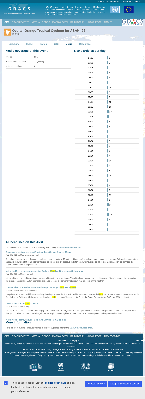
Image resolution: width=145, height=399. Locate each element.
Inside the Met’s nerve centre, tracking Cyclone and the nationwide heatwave (44, 271)
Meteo (43, 44)
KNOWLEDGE (94, 22)
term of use (103, 1)
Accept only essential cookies (124, 383)
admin (137, 1)
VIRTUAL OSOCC (41, 22)
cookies (139, 341)
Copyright (74, 341)
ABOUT (108, 22)
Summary (14, 44)
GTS (56, 44)
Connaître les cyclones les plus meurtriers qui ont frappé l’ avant (41, 287)
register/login (127, 1)
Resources (85, 44)
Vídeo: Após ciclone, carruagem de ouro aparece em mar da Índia (36, 320)
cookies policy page (55, 383)
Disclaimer (63, 341)
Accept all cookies (96, 383)
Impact (29, 44)
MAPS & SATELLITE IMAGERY (68, 22)
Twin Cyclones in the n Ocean (22, 303)
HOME (6, 22)
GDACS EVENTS (20, 22)
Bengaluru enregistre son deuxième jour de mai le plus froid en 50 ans (38, 252)
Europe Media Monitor (70, 248)
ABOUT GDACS (112, 336)
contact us (114, 1)
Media (69, 44)
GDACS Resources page (80, 328)
